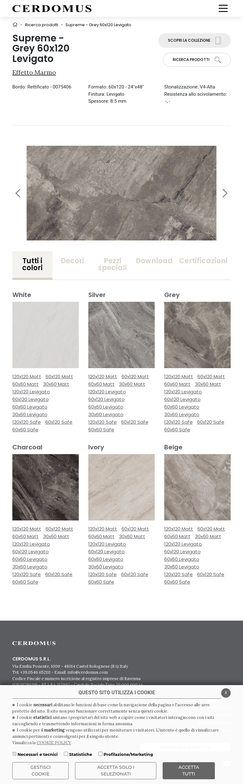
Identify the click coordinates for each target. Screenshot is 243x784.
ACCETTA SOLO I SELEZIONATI (115, 770)
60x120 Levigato (30, 399)
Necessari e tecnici (37, 754)
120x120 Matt (26, 376)
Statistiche (80, 754)
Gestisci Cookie (40, 770)
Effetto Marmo (34, 72)
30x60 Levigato (29, 414)
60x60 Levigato (29, 407)
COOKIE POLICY (54, 742)
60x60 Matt (25, 384)
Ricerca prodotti (41, 25)
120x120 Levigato (31, 391)
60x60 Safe (25, 429)
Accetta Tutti (188, 770)
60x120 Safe (58, 422)
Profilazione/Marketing (128, 754)
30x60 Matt (56, 384)
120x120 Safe (26, 422)
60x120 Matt (59, 376)
